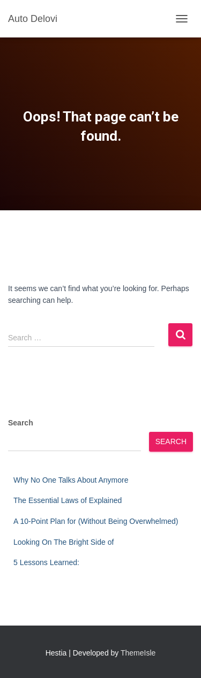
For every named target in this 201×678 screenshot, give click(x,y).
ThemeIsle (138, 653)
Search (20, 422)
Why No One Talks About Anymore (71, 480)
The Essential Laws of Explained (67, 500)
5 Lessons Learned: (46, 562)
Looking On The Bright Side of (63, 542)
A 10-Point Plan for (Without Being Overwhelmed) (95, 521)
